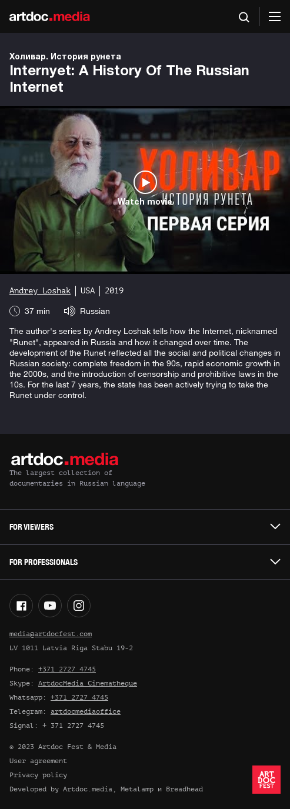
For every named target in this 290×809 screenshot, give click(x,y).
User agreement (38, 761)
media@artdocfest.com (50, 634)
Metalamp (137, 789)
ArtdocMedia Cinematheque (87, 683)
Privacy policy (38, 775)
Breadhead (184, 789)
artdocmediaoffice (86, 711)
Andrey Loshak (40, 290)
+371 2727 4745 (67, 669)
